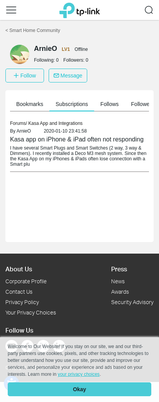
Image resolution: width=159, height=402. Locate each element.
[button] (11, 10)
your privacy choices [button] (79, 374)
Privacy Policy (22, 302)
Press (119, 269)
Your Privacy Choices (30, 312)
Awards (120, 291)
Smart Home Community (32, 30)
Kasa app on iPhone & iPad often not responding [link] (77, 139)
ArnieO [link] (24, 131)
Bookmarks (29, 104)
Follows (109, 104)
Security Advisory (132, 302)
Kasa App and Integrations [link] (55, 123)
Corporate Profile (26, 281)
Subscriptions (72, 104)
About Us (18, 269)
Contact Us (18, 291)
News (118, 281)
